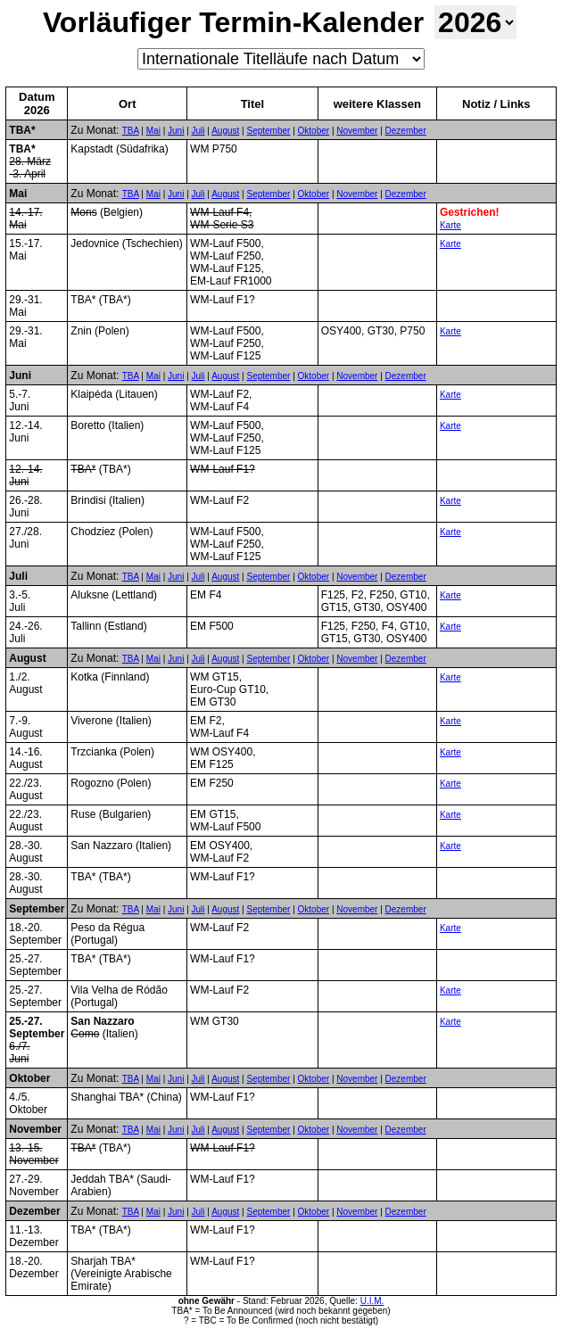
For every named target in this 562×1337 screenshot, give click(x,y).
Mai (153, 131)
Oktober (314, 131)
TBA (130, 131)
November (356, 131)
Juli (198, 131)
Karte (450, 225)
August (225, 131)
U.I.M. (372, 1301)
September (268, 131)
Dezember (405, 131)
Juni (176, 131)
